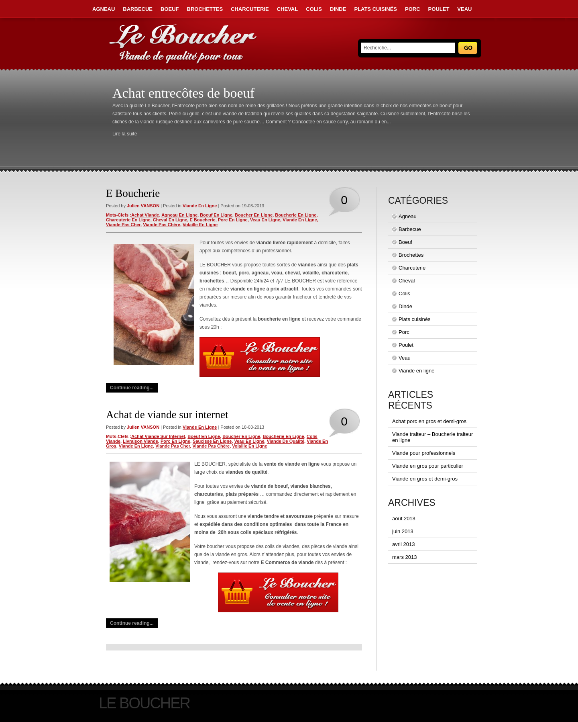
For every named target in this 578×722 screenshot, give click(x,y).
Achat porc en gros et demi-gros (429, 421)
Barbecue (138, 9)
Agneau (103, 9)
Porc (412, 9)
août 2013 (403, 518)
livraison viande (140, 441)
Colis (314, 9)
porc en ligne (233, 219)
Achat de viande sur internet (167, 415)
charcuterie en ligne (128, 219)
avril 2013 (403, 544)
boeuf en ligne (216, 215)
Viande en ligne (200, 205)
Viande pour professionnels (423, 453)
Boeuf (170, 9)
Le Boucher (144, 703)
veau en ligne (265, 219)
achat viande (145, 215)
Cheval (287, 9)
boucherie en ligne (295, 215)
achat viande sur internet (158, 436)
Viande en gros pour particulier (427, 466)
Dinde (338, 9)
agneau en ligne (179, 215)
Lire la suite (124, 134)
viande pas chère (161, 224)
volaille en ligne (200, 224)
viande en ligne (300, 219)
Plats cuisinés (375, 9)
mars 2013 (404, 557)
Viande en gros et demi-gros (425, 479)
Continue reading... (132, 388)
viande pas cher (123, 224)
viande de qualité (285, 441)
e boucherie (202, 219)
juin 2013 (402, 531)
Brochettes (205, 9)
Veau (464, 9)
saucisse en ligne (212, 441)
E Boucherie (133, 193)
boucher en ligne (254, 215)
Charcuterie (250, 9)
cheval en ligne (170, 219)
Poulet (439, 9)
